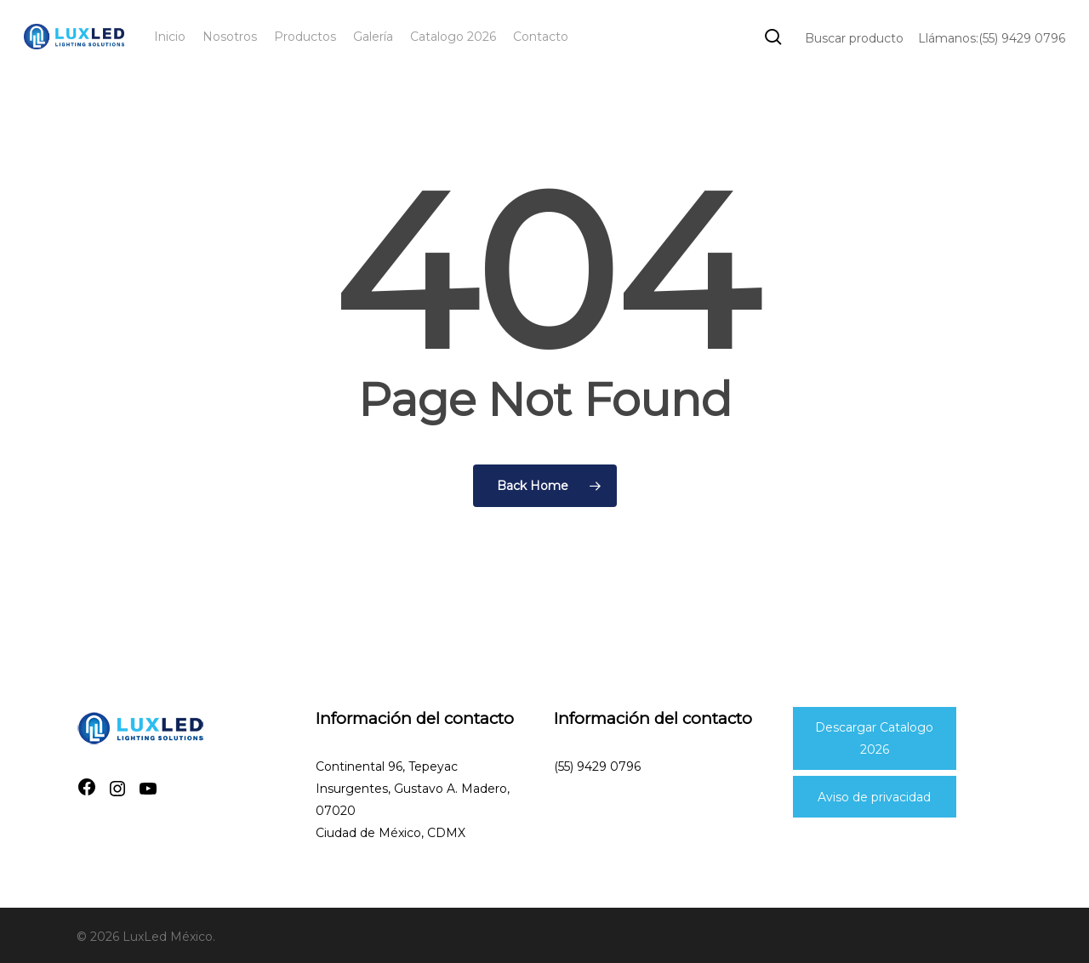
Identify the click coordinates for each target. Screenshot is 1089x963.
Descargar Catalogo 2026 (874, 738)
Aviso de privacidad (874, 797)
